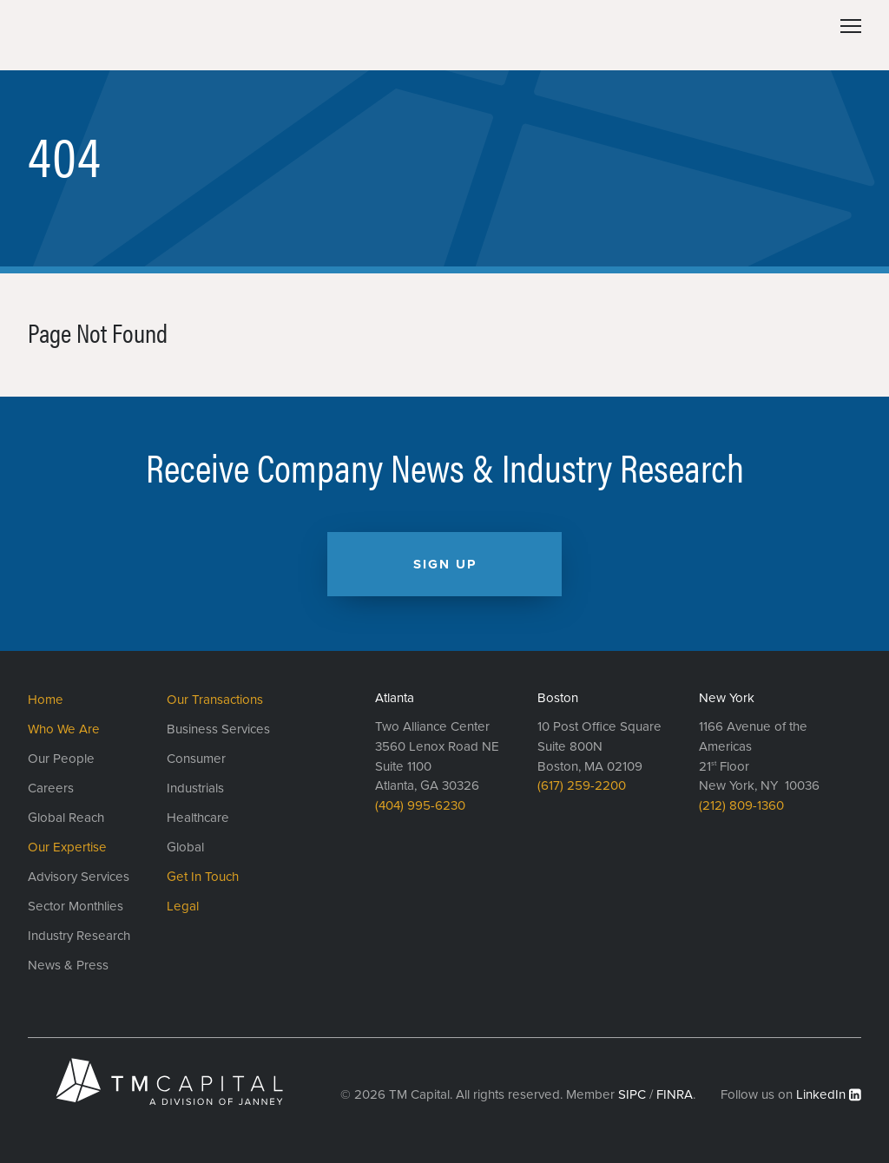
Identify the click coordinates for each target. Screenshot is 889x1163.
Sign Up (445, 564)
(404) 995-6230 (420, 805)
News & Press (68, 965)
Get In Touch (203, 876)
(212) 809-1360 (741, 805)
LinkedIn (821, 1094)
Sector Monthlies (75, 906)
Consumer (196, 758)
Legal (183, 906)
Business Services (218, 729)
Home (45, 699)
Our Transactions (215, 699)
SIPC (632, 1094)
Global (185, 847)
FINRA (674, 1094)
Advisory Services (78, 876)
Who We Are (64, 729)
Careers (51, 788)
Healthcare (198, 817)
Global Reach (66, 817)
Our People (61, 758)
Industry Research (79, 935)
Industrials (195, 788)
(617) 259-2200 (581, 785)
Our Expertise (67, 847)
